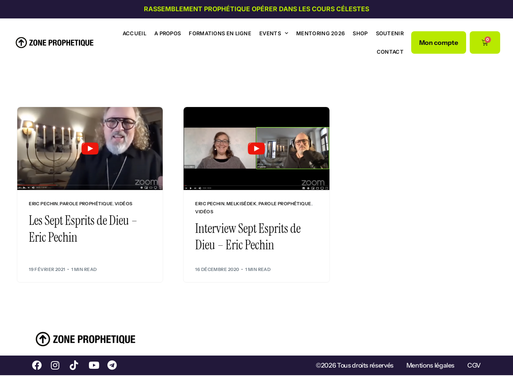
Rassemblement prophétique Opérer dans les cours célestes (256, 9)
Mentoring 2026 (320, 33)
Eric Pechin (43, 204)
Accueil (134, 33)
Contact (390, 52)
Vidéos (124, 204)
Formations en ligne (220, 33)
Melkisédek (241, 204)
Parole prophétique (86, 204)
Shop (360, 33)
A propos (167, 33)
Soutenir (390, 33)
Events (273, 33)
